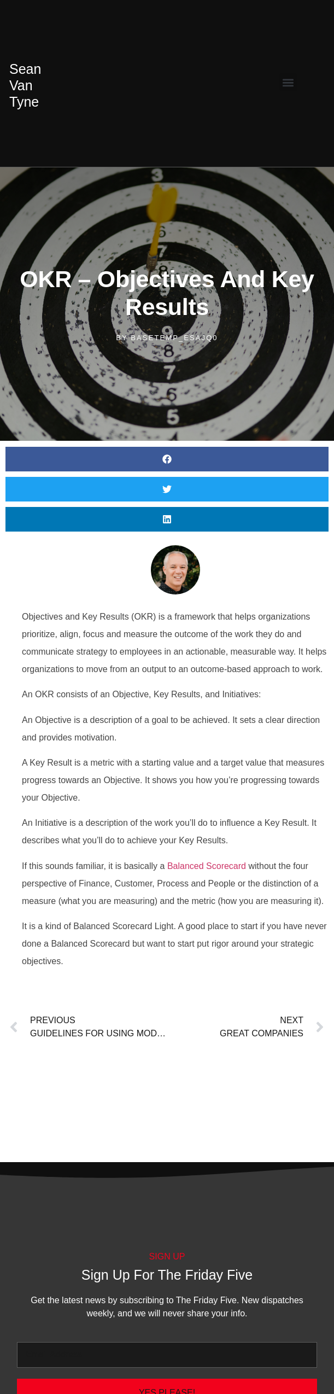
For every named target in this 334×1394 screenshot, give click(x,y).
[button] (288, 82)
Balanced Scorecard (206, 866)
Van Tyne (25, 85)
